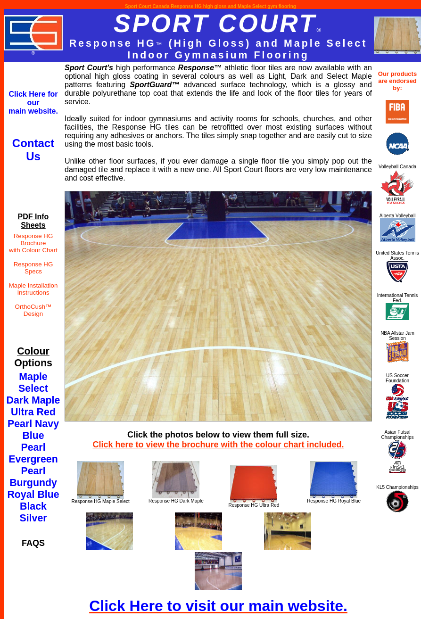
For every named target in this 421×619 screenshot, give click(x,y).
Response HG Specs (33, 268)
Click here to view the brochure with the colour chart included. (218, 444)
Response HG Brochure (33, 239)
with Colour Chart (33, 250)
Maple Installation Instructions (33, 289)
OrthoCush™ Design (33, 310)
